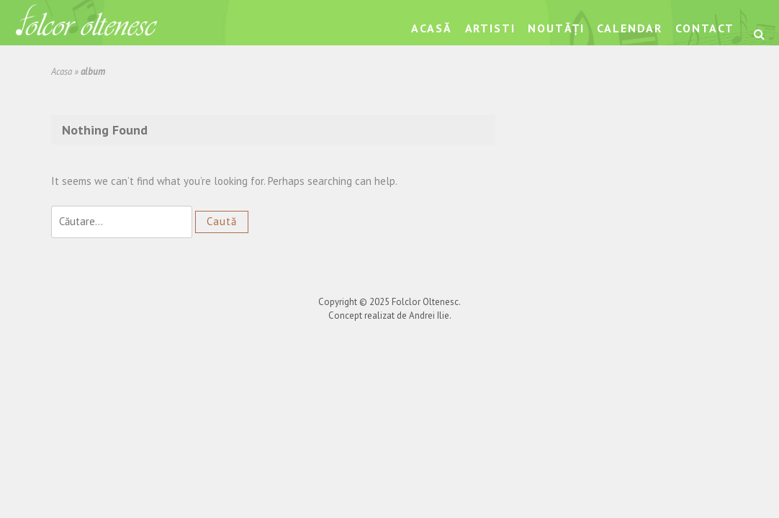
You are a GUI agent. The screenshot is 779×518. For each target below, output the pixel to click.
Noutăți (556, 28)
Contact (704, 28)
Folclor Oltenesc (425, 302)
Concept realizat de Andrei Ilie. (389, 315)
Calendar (629, 28)
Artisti (490, 28)
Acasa (61, 71)
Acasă (431, 28)
